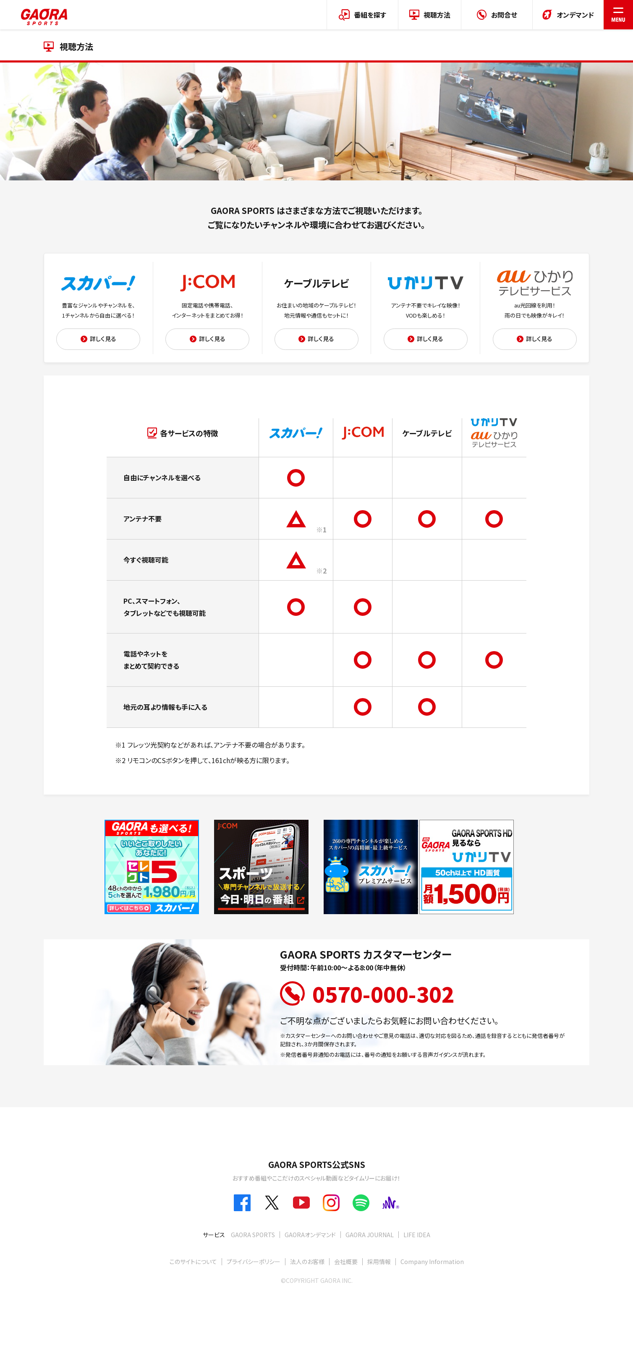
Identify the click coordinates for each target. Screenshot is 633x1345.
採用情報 (379, 1261)
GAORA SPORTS (253, 1234)
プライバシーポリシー (253, 1261)
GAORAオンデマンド (310, 1234)
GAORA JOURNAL (369, 1234)
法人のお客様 (307, 1261)
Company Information (432, 1261)
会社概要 (346, 1261)
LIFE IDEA (416, 1234)
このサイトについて (193, 1261)
